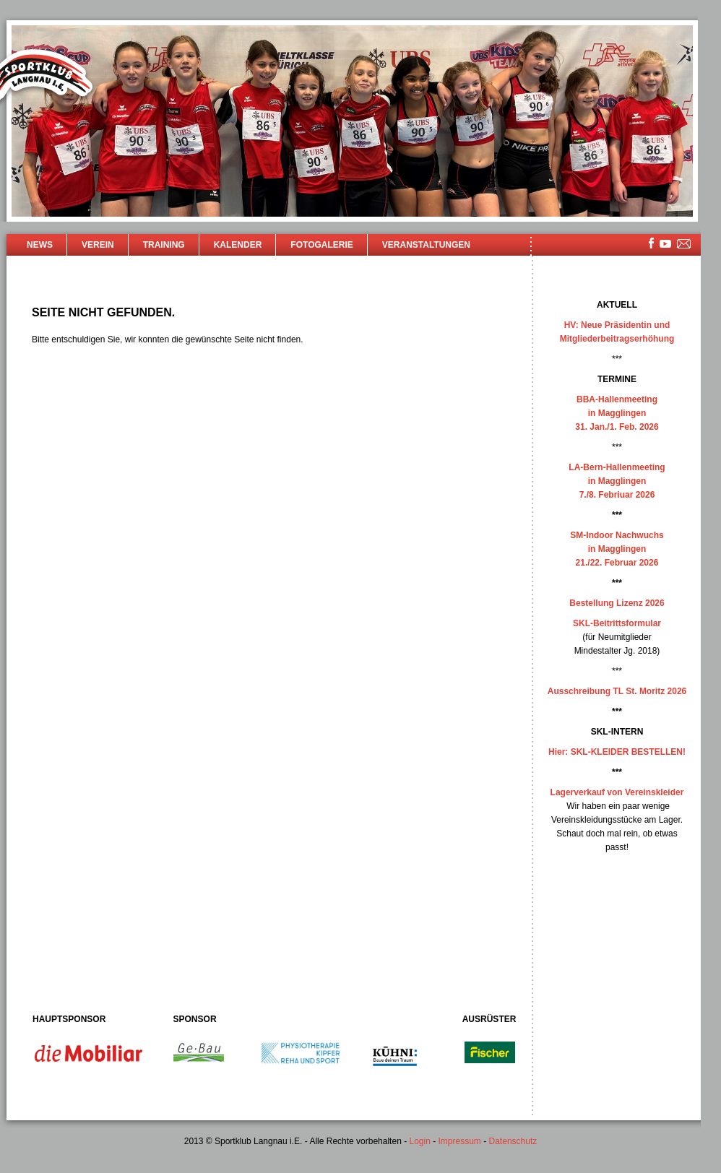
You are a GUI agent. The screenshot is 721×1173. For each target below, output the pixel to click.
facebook (651, 243)
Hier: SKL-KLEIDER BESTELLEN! (617, 752)
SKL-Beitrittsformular (617, 623)
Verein (98, 245)
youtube (665, 244)
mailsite (684, 244)
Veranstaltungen (426, 245)
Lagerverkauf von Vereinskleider (617, 792)
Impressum (460, 1141)
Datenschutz (513, 1141)
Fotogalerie (321, 245)
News (40, 245)
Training (164, 245)
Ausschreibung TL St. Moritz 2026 (617, 691)
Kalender (238, 245)
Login (419, 1141)
